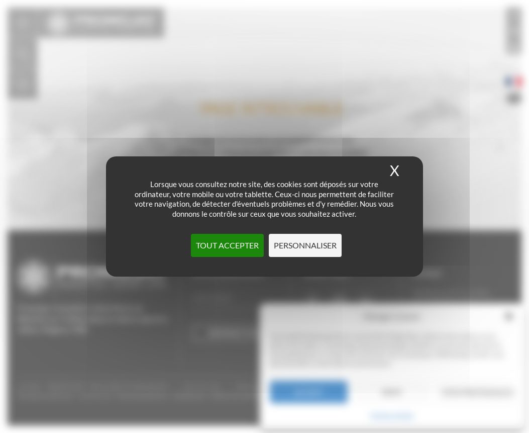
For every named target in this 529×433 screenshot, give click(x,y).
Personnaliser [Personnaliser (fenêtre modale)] (305, 245)
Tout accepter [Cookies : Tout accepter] (227, 245)
